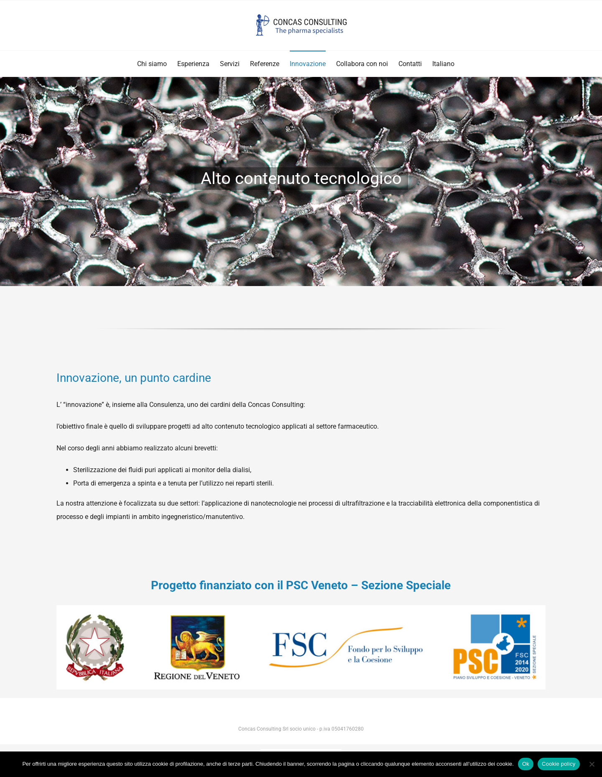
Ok (525, 764)
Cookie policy (559, 764)
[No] (591, 764)
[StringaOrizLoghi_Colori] (301, 608)
